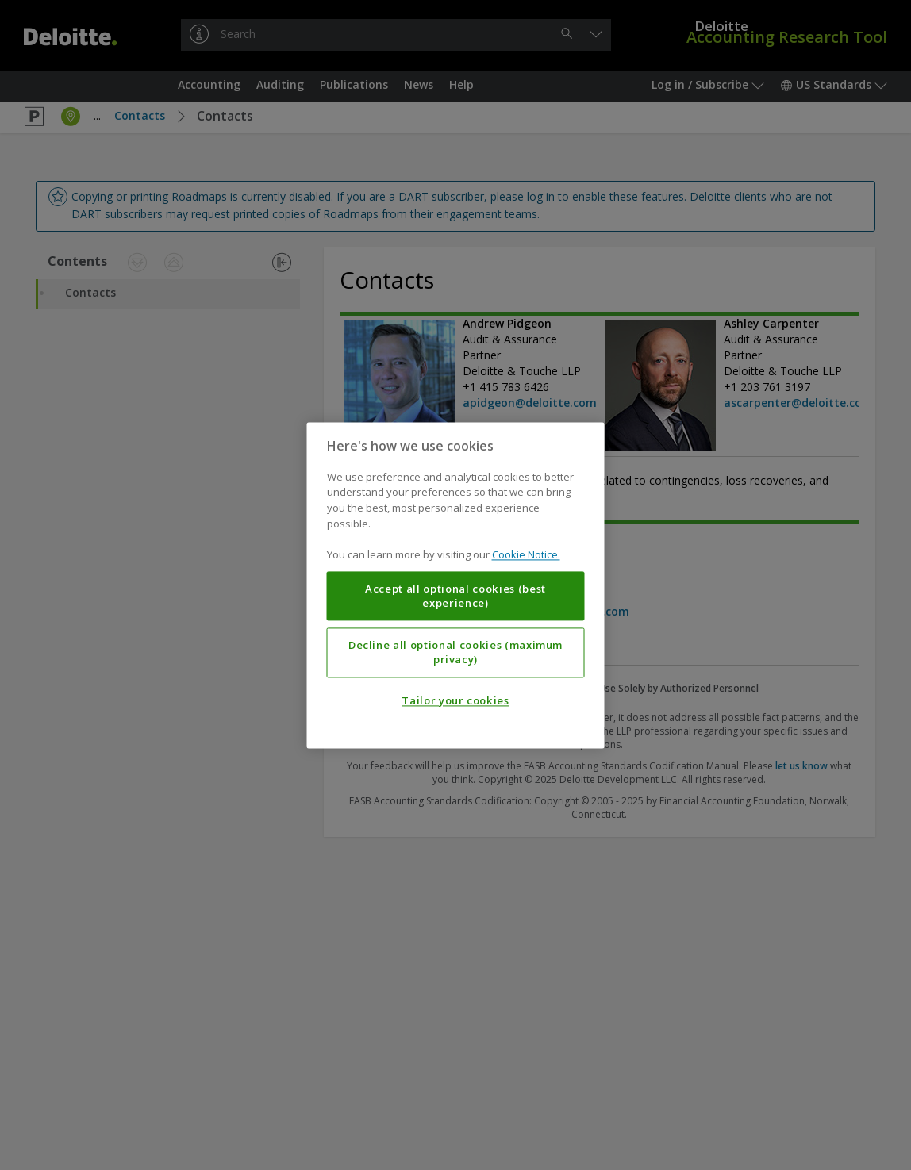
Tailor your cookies (455, 700)
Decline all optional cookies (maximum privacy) (455, 652)
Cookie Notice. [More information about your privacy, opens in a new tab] (526, 554)
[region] (456, 585)
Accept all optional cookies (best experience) (455, 595)
